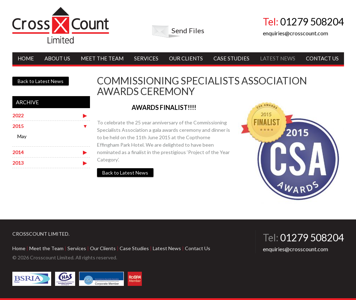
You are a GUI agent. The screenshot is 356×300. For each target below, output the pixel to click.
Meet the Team (102, 58)
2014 (18, 152)
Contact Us (322, 58)
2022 (18, 115)
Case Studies (231, 58)
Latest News (277, 58)
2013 (18, 163)
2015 (18, 126)
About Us (57, 58)
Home (26, 58)
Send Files (187, 30)
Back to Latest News (125, 173)
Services (146, 58)
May (21, 136)
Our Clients (186, 58)
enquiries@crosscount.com (295, 33)
